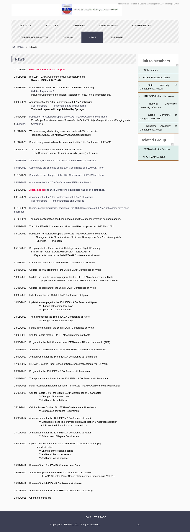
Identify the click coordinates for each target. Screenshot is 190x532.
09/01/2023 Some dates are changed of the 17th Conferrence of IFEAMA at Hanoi (59, 167)
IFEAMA (67, 10)
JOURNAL (68, 37)
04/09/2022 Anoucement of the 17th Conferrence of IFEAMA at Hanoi (52, 182)
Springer (20, 124)
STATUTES (52, 25)
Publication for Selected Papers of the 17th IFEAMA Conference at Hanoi (68, 116)
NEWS (92, 37)
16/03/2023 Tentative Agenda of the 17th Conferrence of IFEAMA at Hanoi (55, 160)
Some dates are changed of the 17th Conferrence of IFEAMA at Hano (66, 175)
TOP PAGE (117, 37)
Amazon (36, 124)
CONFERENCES (141, 25)
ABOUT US (25, 25)
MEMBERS (79, 25)
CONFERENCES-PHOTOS (33, 37)
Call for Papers (39, 105)
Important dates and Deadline (70, 105)
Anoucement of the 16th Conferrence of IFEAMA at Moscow (61, 197)
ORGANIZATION (108, 25)
